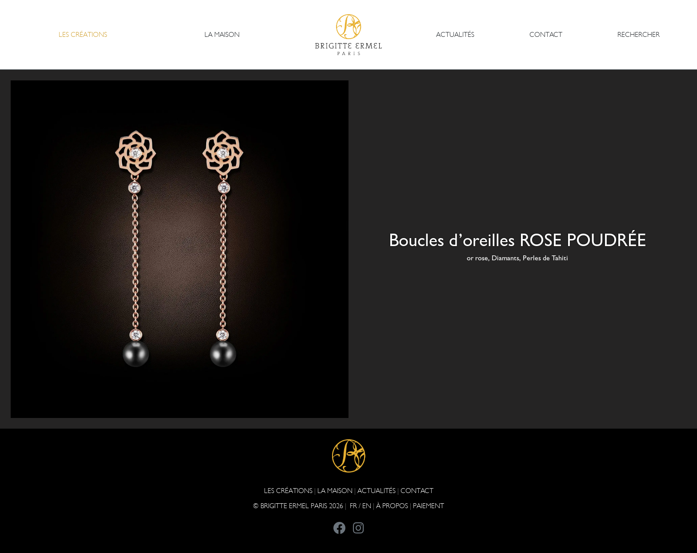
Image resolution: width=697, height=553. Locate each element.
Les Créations (288, 490)
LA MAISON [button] (222, 34)
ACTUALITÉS (455, 34)
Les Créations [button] (83, 34)
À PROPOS (392, 505)
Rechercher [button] (638, 34)
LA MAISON (335, 490)
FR (353, 505)
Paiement (428, 505)
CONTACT (545, 34)
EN (366, 505)
